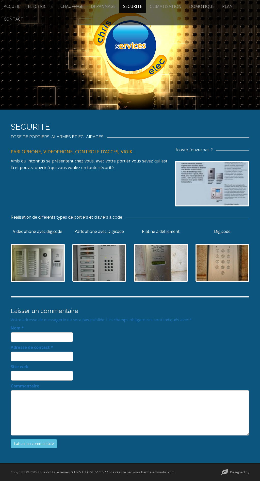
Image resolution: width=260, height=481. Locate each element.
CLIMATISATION (166, 6)
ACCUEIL (12, 6)
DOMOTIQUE (202, 6)
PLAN (227, 6)
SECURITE (132, 6)
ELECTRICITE (40, 6)
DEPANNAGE (103, 6)
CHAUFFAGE (71, 6)
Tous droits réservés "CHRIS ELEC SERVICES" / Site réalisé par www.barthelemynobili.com (106, 472)
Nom (17, 328)
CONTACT (13, 19)
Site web (19, 366)
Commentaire (25, 386)
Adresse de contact (32, 347)
